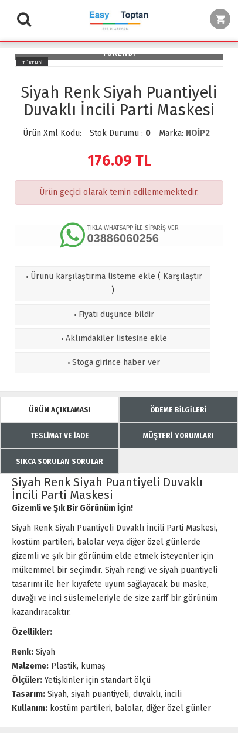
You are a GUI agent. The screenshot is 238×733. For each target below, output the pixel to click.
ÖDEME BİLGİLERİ (178, 410)
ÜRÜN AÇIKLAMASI (60, 410)
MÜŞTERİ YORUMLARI (178, 436)
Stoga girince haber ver (112, 362)
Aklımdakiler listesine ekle (113, 338)
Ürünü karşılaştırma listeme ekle (89, 276)
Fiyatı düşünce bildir (113, 314)
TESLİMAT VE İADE (59, 436)
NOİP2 (198, 133)
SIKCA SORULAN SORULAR (59, 461)
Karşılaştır (182, 276)
